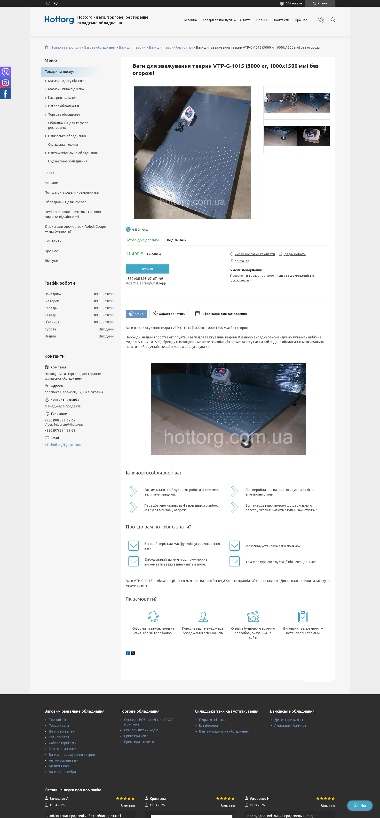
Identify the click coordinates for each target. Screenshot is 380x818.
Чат (359, 805)
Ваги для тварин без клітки (171, 47)
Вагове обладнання (100, 47)
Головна (190, 20)
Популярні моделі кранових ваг (72, 192)
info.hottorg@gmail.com (63, 445)
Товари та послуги (217, 20)
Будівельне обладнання (67, 161)
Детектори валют (288, 720)
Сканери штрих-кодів (141, 730)
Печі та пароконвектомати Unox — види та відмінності (75, 214)
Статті (245, 20)
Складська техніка (63, 144)
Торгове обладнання (64, 114)
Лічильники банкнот (290, 725)
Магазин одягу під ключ (67, 81)
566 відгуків (294, 3)
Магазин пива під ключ (66, 89)
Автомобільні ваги (64, 760)
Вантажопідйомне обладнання (73, 153)
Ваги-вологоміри (62, 772)
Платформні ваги (62, 749)
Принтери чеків (136, 736)
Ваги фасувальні (62, 731)
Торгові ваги (59, 720)
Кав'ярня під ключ (62, 97)
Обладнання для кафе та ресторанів (68, 125)
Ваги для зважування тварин (72, 755)
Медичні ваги (59, 766)
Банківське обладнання (67, 136)
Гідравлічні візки (212, 720)
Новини (262, 20)
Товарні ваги (59, 725)
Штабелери (208, 725)
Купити (147, 269)
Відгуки (51, 261)
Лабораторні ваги (63, 743)
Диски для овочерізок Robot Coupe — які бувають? (75, 228)
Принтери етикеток (140, 742)
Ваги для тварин (132, 47)
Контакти (281, 20)
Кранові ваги (59, 737)
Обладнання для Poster (65, 202)
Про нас (301, 20)
